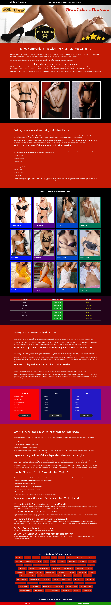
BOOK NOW (25, 415)
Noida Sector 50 (90, 583)
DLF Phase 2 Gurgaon (25, 590)
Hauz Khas (18, 557)
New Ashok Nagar (66, 579)
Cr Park (40, 575)
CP (47, 590)
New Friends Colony (43, 568)
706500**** (89, 305)
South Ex (37, 565)
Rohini (53, 561)
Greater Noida (67, 2)
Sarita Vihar (32, 568)
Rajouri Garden (82, 572)
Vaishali (19, 565)
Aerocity (27, 557)
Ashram (73, 565)
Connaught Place (81, 557)
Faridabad (59, 2)
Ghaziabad (70, 557)
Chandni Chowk (66, 590)
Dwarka (39, 561)
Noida (54, 557)
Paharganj (92, 561)
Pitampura (64, 565)
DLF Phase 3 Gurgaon (86, 586)
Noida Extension (76, 2)
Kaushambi (46, 579)
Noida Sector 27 (67, 583)
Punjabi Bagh (62, 572)
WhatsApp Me (57, 302)
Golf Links (89, 568)
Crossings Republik (21, 579)
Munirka (48, 575)
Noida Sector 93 (78, 579)
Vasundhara (87, 575)
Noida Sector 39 (32, 583)
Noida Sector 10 (90, 579)
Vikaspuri (92, 572)
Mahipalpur (92, 557)
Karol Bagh (39, 572)
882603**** (89, 319)
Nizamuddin (82, 565)
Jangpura (91, 565)
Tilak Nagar (71, 572)
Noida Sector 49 (44, 583)
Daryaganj (28, 565)
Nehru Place (19, 561)
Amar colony (22, 568)
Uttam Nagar (24, 575)
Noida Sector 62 (79, 583)
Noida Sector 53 (47, 586)
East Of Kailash (87, 590)
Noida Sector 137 (21, 583)
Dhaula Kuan (67, 575)
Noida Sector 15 (58, 586)
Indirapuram (77, 575)
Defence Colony (56, 568)
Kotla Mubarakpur (68, 568)
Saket (46, 561)
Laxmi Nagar (55, 565)
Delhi (53, 2)
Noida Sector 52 (35, 586)
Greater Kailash (72, 561)
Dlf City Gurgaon (38, 590)
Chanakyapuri (55, 590)
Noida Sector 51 (23, 586)
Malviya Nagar (29, 561)
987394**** (89, 315)
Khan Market (80, 568)
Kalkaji (32, 575)
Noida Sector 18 (55, 583)
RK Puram (45, 565)
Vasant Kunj (61, 561)
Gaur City (56, 579)
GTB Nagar (30, 572)
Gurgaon (62, 557)
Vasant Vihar (57, 575)
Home (49, 2)
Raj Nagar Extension (35, 579)
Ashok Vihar (45, 557)
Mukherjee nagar (50, 572)
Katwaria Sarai (20, 572)
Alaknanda (36, 557)
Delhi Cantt (76, 590)
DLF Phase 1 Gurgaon (72, 586)
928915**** (89, 302)
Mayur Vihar (83, 561)
